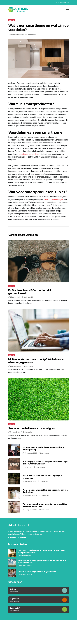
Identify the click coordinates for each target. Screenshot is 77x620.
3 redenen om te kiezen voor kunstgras (31, 428)
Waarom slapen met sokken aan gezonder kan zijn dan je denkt (45, 491)
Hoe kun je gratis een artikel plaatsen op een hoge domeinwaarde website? (45, 462)
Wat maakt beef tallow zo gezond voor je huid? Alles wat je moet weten (41, 551)
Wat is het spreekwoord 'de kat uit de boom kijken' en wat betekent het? (45, 505)
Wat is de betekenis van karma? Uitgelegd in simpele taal (42, 477)
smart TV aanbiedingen (53, 199)
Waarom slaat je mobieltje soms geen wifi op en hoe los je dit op (44, 448)
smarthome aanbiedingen (29, 154)
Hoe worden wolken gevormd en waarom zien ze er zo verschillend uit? (42, 561)
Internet (11, 20)
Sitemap (12, 538)
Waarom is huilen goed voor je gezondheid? (37, 571)
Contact (22, 538)
